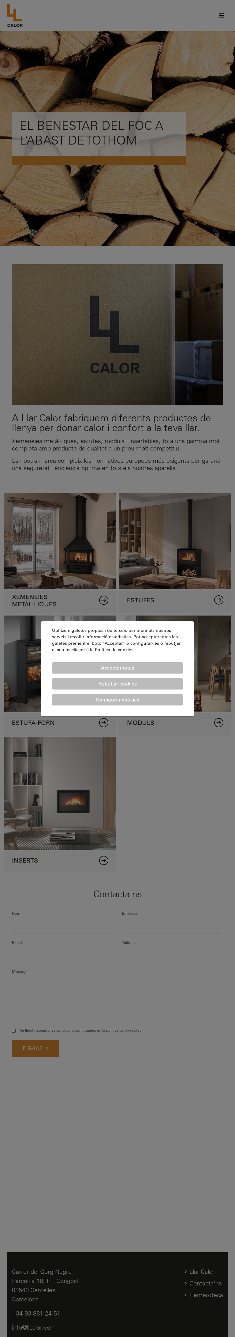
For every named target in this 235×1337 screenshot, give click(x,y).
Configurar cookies (117, 700)
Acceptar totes (117, 668)
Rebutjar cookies (118, 684)
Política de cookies (114, 649)
